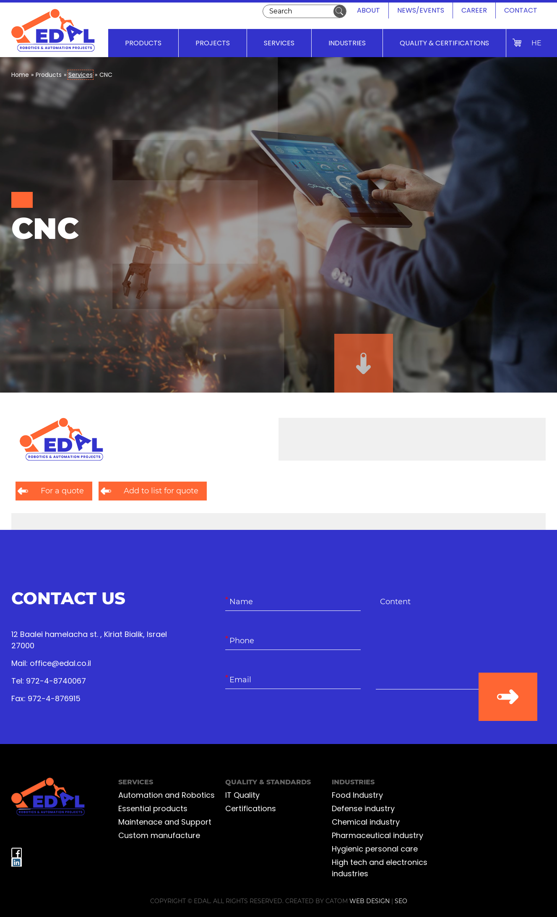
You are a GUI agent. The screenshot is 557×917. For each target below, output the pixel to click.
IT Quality (242, 795)
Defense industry (363, 808)
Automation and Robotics (166, 795)
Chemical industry (366, 822)
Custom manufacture (159, 835)
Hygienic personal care (375, 849)
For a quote (62, 490)
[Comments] (444, 641)
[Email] (293, 680)
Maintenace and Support (164, 822)
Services (80, 75)
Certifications (250, 808)
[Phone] (293, 641)
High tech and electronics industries (379, 868)
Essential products (152, 808)
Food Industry (357, 795)
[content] (444, 641)
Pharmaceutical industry (377, 835)
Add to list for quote (161, 490)
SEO (401, 901)
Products (49, 75)
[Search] (296, 11)
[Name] (293, 602)
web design (369, 901)
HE (536, 43)
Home (20, 75)
